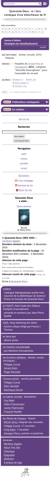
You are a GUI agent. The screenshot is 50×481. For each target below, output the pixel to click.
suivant (24, 168)
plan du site (24, 119)
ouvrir (8, 102)
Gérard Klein (10, 368)
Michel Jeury (10, 422)
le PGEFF (8, 306)
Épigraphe (9, 455)
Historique (9, 451)
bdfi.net (32, 80)
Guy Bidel (9, 400)
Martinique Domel (13, 390)
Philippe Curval (12, 364)
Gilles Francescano (14, 404)
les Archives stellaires (14, 357)
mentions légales (11, 241)
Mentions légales (13, 444)
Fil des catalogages (25, 180)
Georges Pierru (12, 433)
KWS (5, 322)
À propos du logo (13, 462)
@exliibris (25, 176)
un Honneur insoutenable (16, 347)
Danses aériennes (24, 206)
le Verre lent (9, 336)
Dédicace (9, 459)
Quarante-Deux (19, 281)
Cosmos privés (11, 378)
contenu (24, 158)
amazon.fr (19, 80)
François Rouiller (13, 411)
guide (24, 154)
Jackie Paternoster (14, 408)
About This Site (25, 190)
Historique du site (25, 185)
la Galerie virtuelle (12, 396)
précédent (24, 163)
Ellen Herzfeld (11, 386)
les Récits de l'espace (14, 418)
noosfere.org (20, 86)
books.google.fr (22, 83)
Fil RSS (47, 102)
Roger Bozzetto (12, 372)
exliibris (7, 289)
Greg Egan (9, 429)
